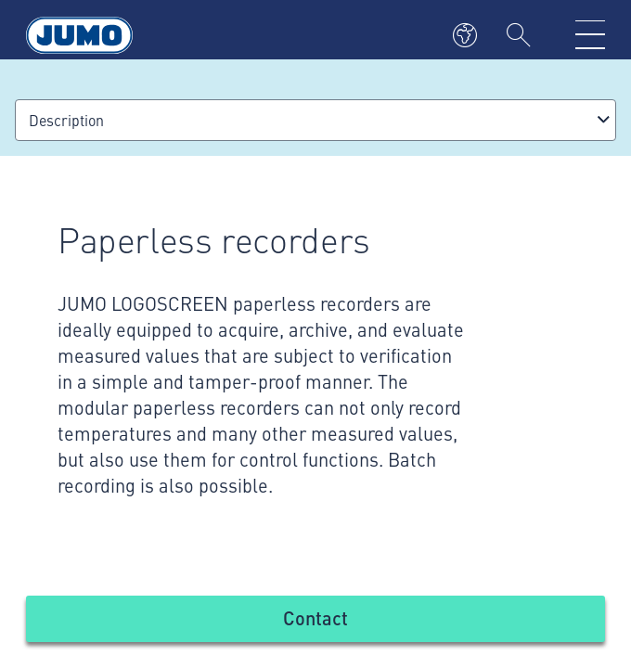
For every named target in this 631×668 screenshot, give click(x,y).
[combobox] (315, 120)
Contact (315, 617)
